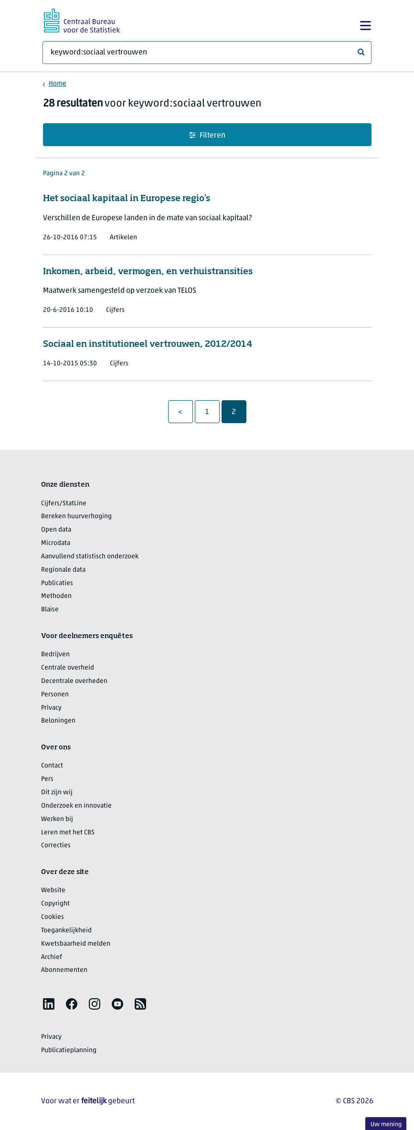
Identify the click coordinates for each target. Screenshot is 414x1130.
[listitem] (48, 1004)
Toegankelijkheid (66, 930)
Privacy (51, 708)
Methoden (56, 596)
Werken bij (57, 819)
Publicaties (57, 583)
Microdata (55, 543)
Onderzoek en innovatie (76, 806)
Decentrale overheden (74, 681)
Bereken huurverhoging (76, 516)
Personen (55, 695)
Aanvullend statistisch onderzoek (89, 557)
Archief (51, 957)
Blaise (50, 610)
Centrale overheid (67, 668)
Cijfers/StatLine (63, 504)
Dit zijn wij (57, 792)
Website (53, 890)
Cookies (52, 917)
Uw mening (386, 1124)
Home (57, 84)
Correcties (56, 845)
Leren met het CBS (68, 833)
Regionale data (63, 570)
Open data (56, 530)
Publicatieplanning (68, 1050)
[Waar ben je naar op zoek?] (207, 52)
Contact (52, 766)
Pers (47, 779)
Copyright (55, 904)
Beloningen (58, 721)
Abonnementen (64, 970)
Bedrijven (55, 654)
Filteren (207, 135)
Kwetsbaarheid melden (75, 944)
